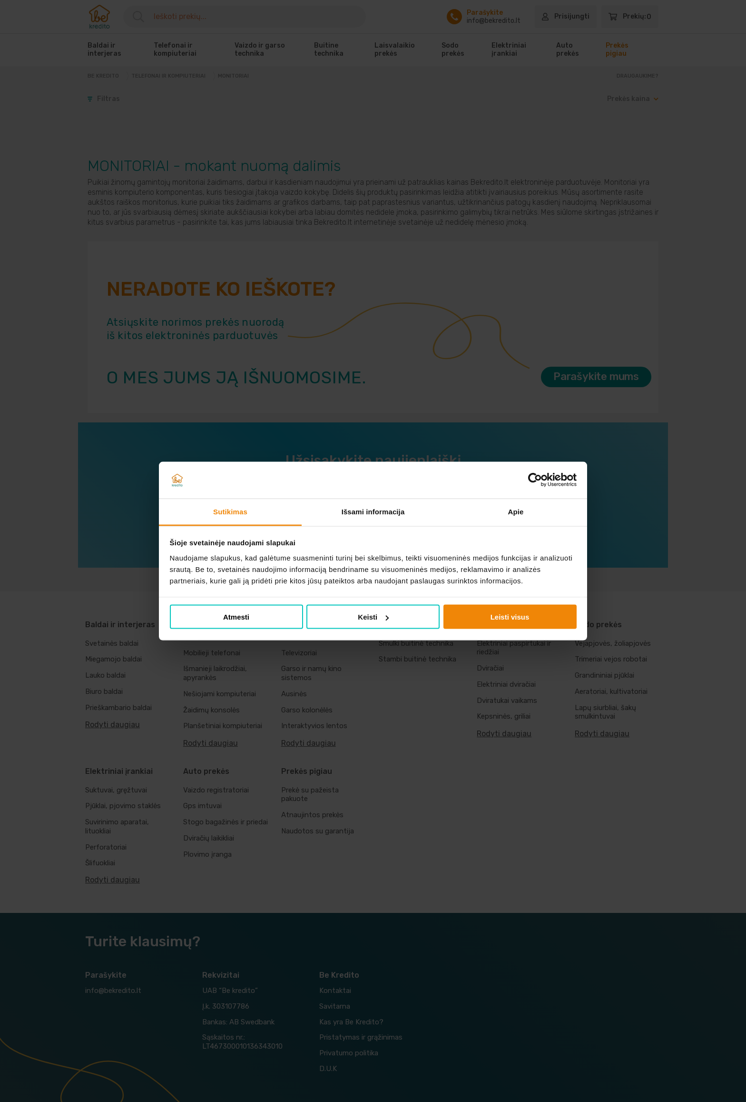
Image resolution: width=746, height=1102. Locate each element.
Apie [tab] (516, 511)
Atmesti (236, 617)
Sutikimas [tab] (230, 511)
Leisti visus (510, 617)
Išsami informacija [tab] (373, 511)
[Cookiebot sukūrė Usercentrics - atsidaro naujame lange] (535, 480)
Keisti (373, 617)
